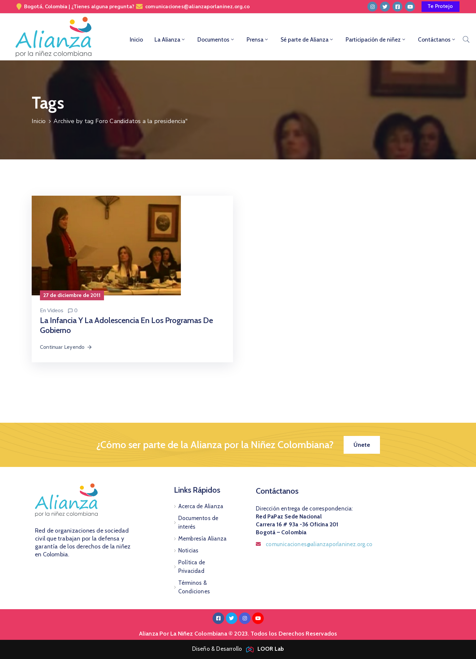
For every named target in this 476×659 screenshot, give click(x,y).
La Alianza (170, 39)
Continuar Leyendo (66, 347)
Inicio (136, 39)
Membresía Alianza (202, 538)
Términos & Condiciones (194, 587)
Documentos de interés (198, 522)
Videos (55, 310)
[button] (440, 6)
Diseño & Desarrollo (238, 648)
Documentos (216, 39)
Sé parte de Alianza (307, 39)
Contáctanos (437, 39)
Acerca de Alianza (200, 506)
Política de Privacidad (191, 566)
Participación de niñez (376, 39)
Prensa (258, 39)
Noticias (188, 550)
